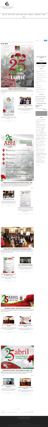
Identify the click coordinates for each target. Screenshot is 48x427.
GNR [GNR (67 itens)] (44, 141)
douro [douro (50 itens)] (45, 132)
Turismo (43, 14)
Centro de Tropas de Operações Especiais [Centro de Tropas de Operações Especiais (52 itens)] (40, 124)
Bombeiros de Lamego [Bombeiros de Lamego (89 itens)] (39, 121)
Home (3, 14)
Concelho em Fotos (37, 14)
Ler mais (25, 112)
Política (25, 14)
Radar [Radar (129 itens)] (41, 152)
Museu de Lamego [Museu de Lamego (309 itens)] (39, 145)
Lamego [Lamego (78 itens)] (43, 142)
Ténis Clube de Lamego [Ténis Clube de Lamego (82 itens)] (39, 162)
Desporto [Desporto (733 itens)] (42, 132)
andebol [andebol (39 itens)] (37, 119)
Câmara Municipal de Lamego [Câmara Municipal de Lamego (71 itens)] (39, 130)
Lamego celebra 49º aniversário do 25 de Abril (25, 207)
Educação (21, 14)
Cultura (9, 14)
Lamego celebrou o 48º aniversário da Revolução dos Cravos (17, 249)
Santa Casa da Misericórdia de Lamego (40, 90)
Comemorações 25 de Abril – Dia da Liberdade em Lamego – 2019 (17, 370)
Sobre (38, 425)
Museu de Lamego (39, 85)
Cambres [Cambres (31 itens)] (43, 121)
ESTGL (37, 83)
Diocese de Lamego (39, 79)
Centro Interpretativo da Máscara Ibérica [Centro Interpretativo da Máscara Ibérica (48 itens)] (40, 127)
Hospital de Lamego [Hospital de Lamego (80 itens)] (38, 142)
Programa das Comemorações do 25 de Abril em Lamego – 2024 (17, 182)
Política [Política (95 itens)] (43, 150)
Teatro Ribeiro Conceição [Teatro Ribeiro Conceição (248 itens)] (40, 160)
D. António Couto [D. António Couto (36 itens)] (37, 132)
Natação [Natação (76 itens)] (37, 147)
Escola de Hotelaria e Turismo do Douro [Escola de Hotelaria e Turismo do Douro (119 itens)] (41, 135)
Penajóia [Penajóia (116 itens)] (37, 150)
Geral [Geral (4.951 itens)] (41, 141)
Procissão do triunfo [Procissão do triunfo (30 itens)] (38, 152)
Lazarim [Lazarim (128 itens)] (37, 144)
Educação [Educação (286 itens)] (40, 133)
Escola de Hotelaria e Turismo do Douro (41, 81)
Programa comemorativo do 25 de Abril (17, 88)
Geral (6, 14)
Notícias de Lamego (7, 7)
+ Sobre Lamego (30, 14)
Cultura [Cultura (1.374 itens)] (42, 129)
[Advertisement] (31, 7)
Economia (17, 14)
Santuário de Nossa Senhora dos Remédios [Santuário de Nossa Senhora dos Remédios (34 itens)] (40, 156)
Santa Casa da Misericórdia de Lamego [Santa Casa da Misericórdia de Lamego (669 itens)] (41, 154)
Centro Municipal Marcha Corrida (41, 77)
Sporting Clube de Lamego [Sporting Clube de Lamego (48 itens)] (39, 159)
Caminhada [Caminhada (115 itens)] (37, 122)
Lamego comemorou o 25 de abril (8, 199)
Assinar (41, 63)
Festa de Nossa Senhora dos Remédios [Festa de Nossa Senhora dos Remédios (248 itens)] (40, 139)
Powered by (41, 66)
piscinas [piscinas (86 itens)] (40, 150)
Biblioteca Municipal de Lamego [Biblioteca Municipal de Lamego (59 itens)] (42, 119)
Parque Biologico (39, 87)
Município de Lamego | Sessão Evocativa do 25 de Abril (17, 308)
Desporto (13, 14)
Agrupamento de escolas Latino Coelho (40, 72)
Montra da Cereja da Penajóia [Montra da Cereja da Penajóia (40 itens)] (42, 144)
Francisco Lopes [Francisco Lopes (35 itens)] (37, 141)
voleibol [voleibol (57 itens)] (44, 162)
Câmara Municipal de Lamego (41, 75)
